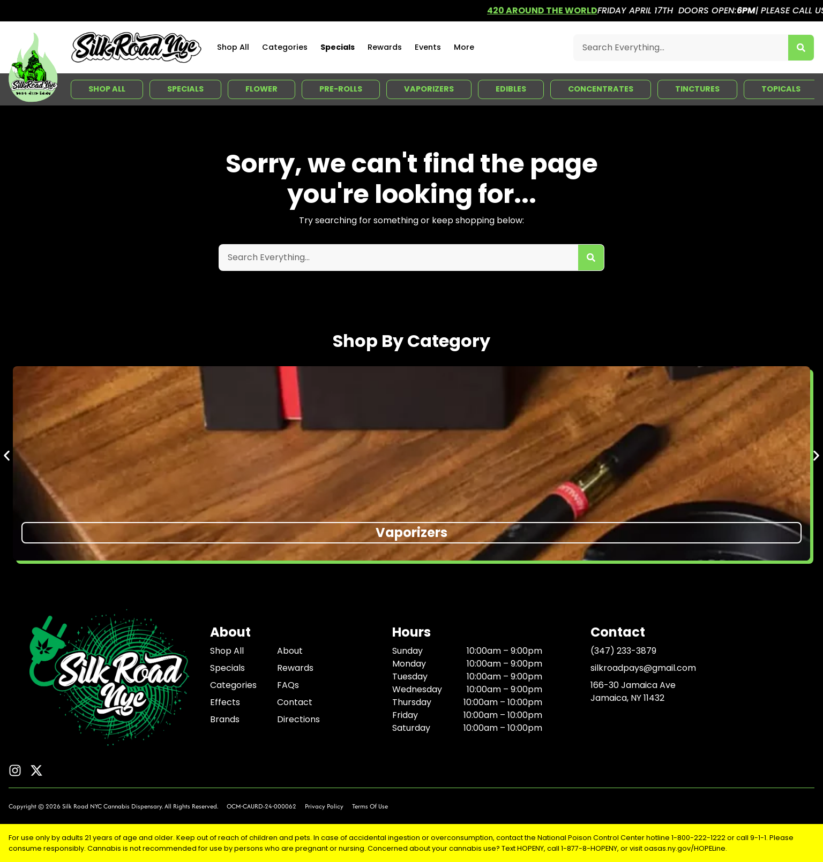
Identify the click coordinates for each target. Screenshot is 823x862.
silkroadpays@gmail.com (643, 668)
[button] (6, 455)
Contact (294, 702)
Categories (285, 47)
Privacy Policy (324, 806)
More (464, 47)
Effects (225, 702)
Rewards (385, 47)
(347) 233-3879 (623, 651)
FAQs (288, 685)
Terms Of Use (370, 806)
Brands (225, 719)
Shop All (233, 47)
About (290, 651)
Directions (298, 719)
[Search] (801, 48)
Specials (337, 47)
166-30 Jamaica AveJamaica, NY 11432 (633, 691)
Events (428, 47)
